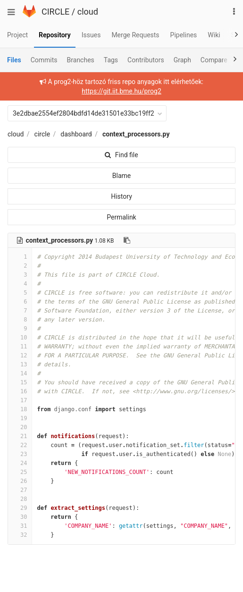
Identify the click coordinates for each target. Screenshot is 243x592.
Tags (111, 60)
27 (20, 490)
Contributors (145, 60)
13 (20, 364)
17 (20, 400)
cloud (87, 12)
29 (20, 508)
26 (20, 481)
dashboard (76, 134)
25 (20, 472)
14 (20, 373)
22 (20, 445)
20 (20, 427)
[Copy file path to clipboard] (127, 240)
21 (20, 436)
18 (20, 409)
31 (20, 526)
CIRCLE (55, 12)
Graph (182, 60)
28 (20, 499)
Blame (121, 175)
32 (20, 535)
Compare (214, 60)
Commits (44, 60)
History (121, 196)
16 (20, 391)
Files (14, 60)
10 (20, 337)
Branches (80, 60)
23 (20, 454)
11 (20, 346)
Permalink (121, 217)
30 (20, 517)
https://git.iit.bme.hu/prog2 (121, 91)
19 (20, 418)
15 (20, 382)
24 (20, 463)
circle (42, 134)
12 (20, 355)
